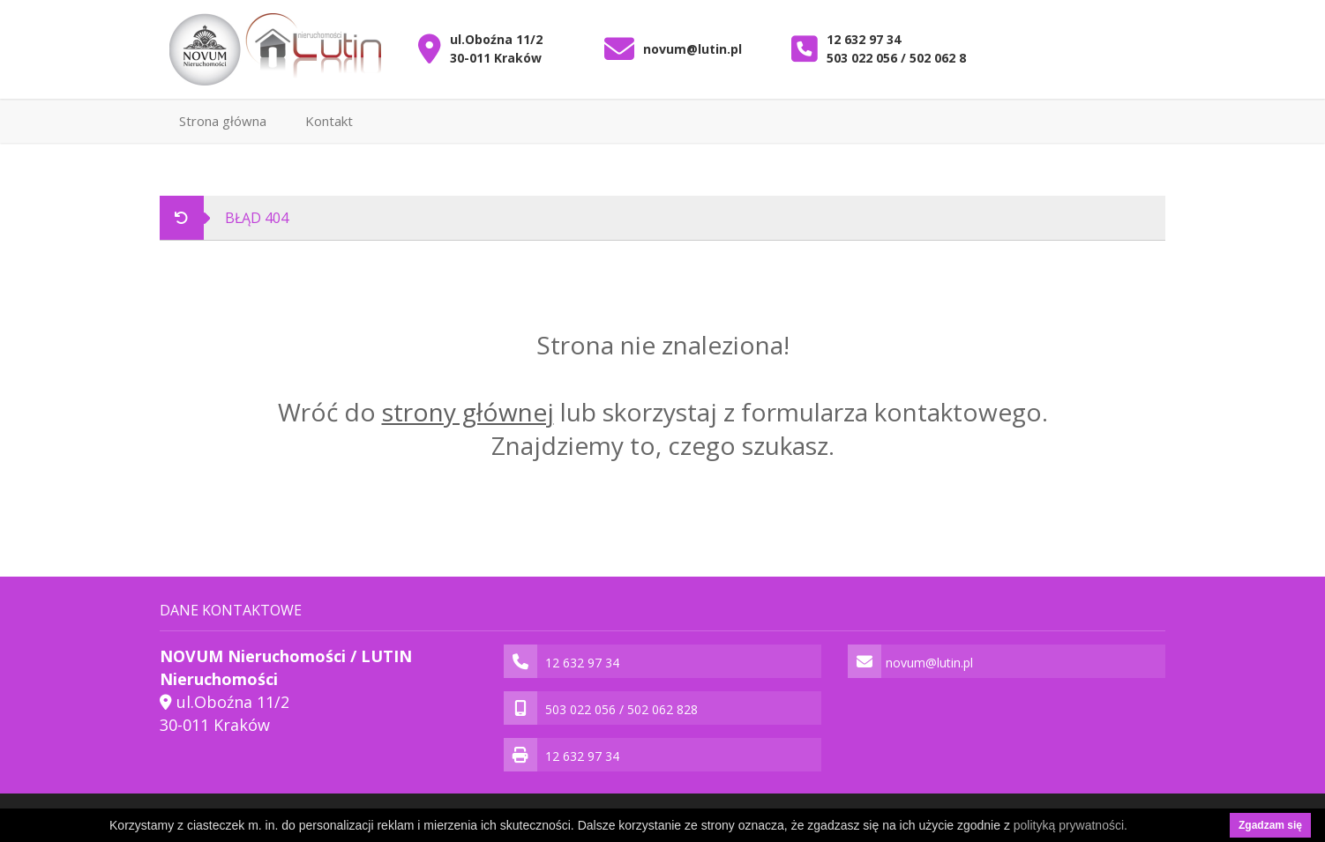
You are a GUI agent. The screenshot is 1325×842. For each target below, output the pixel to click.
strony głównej (468, 411)
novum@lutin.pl (692, 49)
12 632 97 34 (864, 39)
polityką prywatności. (1070, 825)
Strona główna (222, 121)
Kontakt (329, 121)
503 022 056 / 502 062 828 (903, 57)
